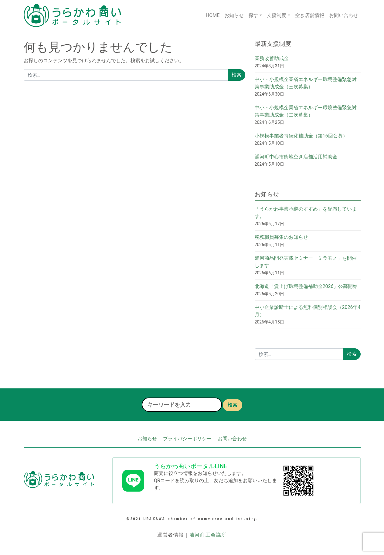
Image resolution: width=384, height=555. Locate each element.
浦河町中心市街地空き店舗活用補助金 (296, 157)
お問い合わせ (343, 15)
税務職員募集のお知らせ (281, 237)
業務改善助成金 (272, 58)
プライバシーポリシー (187, 439)
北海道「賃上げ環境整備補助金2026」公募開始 (306, 286)
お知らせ (234, 15)
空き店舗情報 (309, 15)
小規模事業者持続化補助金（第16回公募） (301, 136)
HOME (212, 15)
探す (253, 15)
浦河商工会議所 (208, 535)
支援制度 (276, 15)
